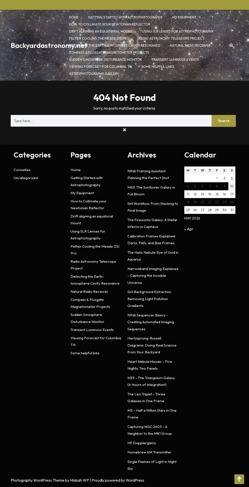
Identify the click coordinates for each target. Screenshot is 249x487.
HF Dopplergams (141, 443)
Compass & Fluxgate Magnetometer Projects (109, 52)
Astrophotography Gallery (94, 73)
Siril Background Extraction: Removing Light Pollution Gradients (149, 298)
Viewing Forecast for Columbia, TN (100, 66)
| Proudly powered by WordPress (117, 480)
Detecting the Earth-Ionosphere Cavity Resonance (114, 45)
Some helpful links (158, 66)
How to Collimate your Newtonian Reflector (109, 24)
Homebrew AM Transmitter (149, 452)
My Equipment (184, 17)
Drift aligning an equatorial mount (101, 31)
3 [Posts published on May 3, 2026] (232, 178)
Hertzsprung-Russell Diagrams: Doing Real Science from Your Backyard (152, 345)
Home (74, 17)
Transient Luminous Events (175, 59)
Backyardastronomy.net (49, 45)
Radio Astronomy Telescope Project (172, 38)
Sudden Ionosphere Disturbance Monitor (105, 59)
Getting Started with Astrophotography (125, 17)
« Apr (188, 228)
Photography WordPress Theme (37, 480)
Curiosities (22, 169)
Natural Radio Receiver (190, 45)
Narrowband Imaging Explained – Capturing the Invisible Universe (152, 275)
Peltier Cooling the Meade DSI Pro (99, 38)
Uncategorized (26, 177)
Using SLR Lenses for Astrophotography (178, 31)
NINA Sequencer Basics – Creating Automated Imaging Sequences (150, 322)
